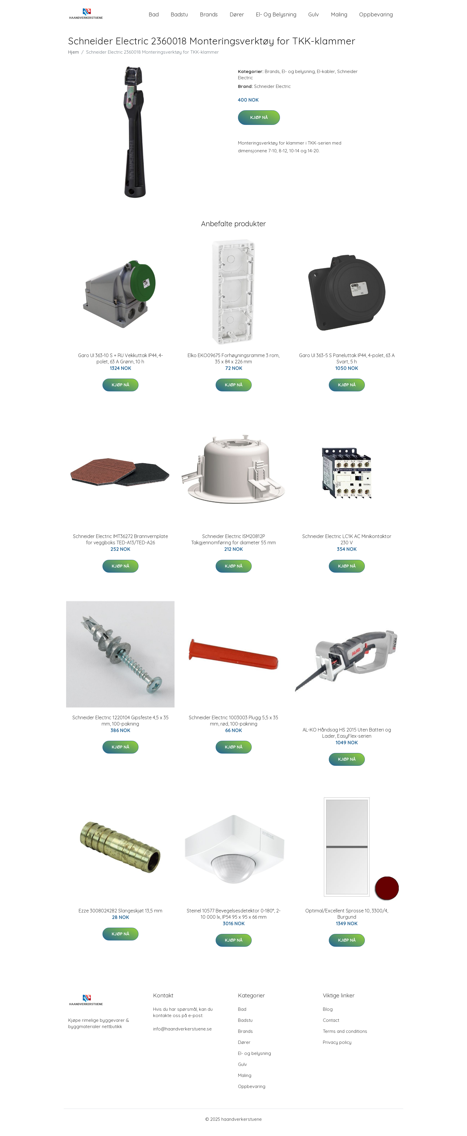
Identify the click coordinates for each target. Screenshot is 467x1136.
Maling (339, 17)
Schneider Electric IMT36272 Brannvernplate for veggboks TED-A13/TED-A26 (120, 546)
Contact (331, 1027)
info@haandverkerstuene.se (182, 1035)
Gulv (313, 17)
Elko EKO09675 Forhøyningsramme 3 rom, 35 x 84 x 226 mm (233, 365)
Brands (209, 17)
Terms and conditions (345, 1038)
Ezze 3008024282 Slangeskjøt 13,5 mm (120, 917)
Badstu (179, 17)
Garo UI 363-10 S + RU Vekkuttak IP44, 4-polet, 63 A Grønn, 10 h (120, 365)
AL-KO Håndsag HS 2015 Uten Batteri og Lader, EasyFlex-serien (347, 739)
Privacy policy (337, 1049)
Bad (154, 17)
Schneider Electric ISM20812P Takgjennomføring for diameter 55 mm (233, 546)
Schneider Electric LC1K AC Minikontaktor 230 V (346, 546)
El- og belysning (276, 17)
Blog (328, 1016)
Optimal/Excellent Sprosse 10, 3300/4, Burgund (346, 920)
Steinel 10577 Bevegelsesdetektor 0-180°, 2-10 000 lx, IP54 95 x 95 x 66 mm (234, 920)
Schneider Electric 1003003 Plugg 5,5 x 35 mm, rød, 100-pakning (233, 727)
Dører (237, 17)
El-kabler (326, 78)
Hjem (73, 58)
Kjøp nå (259, 124)
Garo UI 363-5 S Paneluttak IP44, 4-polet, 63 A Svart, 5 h (347, 365)
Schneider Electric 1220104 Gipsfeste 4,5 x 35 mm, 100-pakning (120, 727)
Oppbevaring (376, 17)
